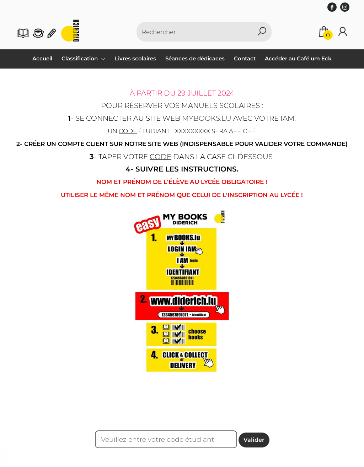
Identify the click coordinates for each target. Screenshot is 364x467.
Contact (245, 58)
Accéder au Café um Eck (298, 58)
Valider (253, 439)
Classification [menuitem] (80, 58)
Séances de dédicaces (195, 58)
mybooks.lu (206, 118)
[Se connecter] (342, 32)
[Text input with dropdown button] (199, 32)
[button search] (262, 32)
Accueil (42, 58)
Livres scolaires (135, 58)
